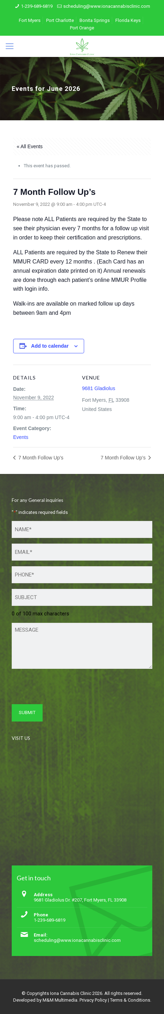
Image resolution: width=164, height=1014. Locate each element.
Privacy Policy (93, 1000)
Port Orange (82, 27)
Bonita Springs (95, 20)
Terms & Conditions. (130, 1000)
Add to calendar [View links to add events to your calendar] (50, 346)
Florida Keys (128, 20)
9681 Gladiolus (98, 388)
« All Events (30, 146)
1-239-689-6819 (37, 6)
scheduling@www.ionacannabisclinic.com (106, 6)
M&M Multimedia (60, 1000)
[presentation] (66, 688)
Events (20, 437)
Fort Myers (29, 20)
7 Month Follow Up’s (40, 457)
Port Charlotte (60, 20)
